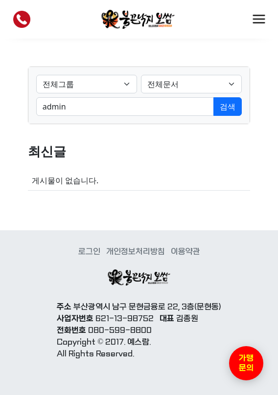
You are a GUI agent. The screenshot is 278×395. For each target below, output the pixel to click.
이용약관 (185, 251)
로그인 (89, 251)
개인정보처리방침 (135, 251)
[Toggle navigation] (259, 19)
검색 (227, 106)
